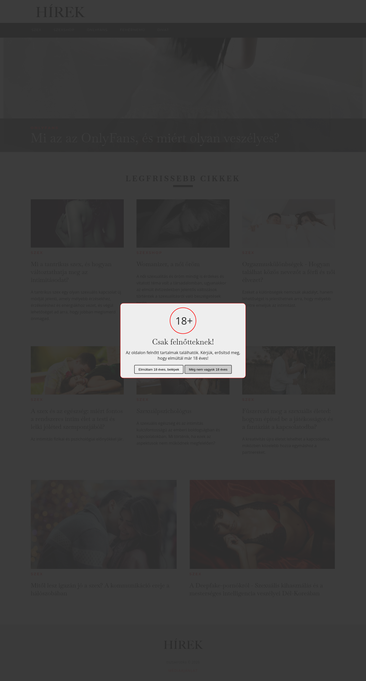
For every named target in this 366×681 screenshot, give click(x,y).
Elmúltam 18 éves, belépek (159, 369)
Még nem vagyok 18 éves (208, 369)
